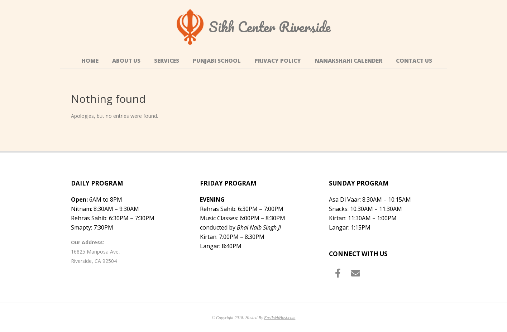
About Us (126, 60)
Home (90, 60)
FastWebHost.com (279, 317)
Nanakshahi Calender (348, 60)
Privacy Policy (277, 60)
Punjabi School (217, 60)
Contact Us (414, 60)
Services (166, 60)
